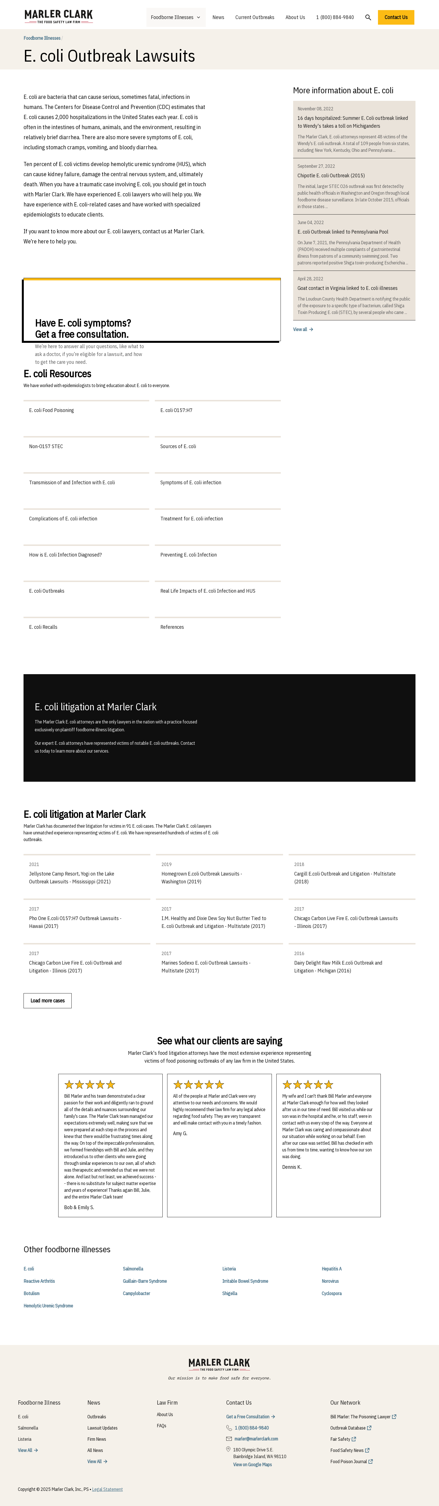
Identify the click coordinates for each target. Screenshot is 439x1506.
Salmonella (133, 1269)
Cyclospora (332, 1293)
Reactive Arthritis (39, 1281)
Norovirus (330, 1281)
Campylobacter (136, 1293)
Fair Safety (340, 1439)
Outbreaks (96, 1416)
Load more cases (48, 1000)
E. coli (29, 1269)
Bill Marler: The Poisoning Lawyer (360, 1416)
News (218, 17)
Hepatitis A (332, 1269)
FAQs (161, 1425)
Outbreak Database (348, 1428)
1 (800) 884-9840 (335, 17)
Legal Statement (107, 1489)
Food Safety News (347, 1450)
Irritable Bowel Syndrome (245, 1281)
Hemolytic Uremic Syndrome (48, 1306)
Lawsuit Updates (102, 1428)
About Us (295, 17)
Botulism (31, 1293)
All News (95, 1450)
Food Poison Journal (348, 1461)
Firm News (96, 1439)
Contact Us (396, 17)
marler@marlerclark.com (256, 1439)
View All (25, 1450)
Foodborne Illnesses (43, 38)
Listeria (229, 1269)
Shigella (229, 1293)
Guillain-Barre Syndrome (145, 1281)
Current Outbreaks (254, 17)
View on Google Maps (252, 1464)
